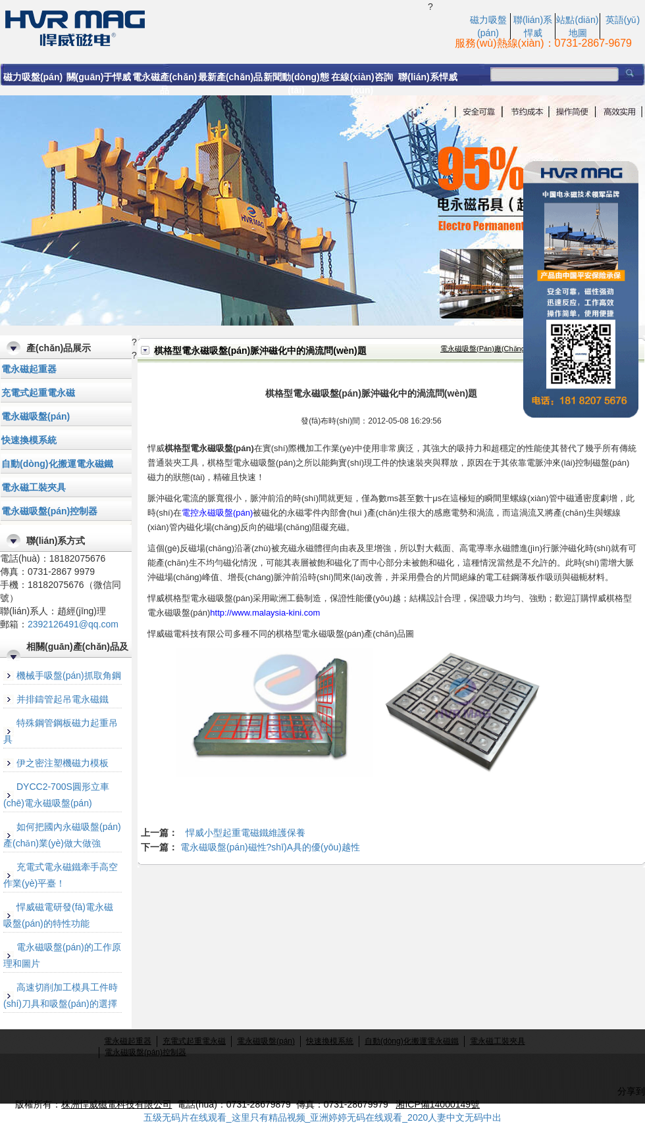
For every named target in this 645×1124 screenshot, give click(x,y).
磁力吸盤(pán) (33, 77)
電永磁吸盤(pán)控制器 (49, 511)
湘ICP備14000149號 (438, 1104)
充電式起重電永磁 (38, 392)
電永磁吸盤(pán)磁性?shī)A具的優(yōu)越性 (270, 847)
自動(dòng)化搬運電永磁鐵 (57, 463)
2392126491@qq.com (73, 624)
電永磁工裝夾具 (33, 487)
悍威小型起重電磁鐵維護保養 (245, 832)
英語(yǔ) (623, 19)
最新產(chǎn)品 (230, 77)
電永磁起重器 (29, 369)
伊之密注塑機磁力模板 (62, 763)
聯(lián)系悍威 (427, 77)
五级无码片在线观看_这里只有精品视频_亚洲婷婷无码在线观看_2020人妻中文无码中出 (322, 1117)
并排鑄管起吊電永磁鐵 (62, 699)
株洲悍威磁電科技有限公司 (116, 1104)
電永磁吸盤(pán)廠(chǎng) (484, 349)
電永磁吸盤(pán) (35, 416)
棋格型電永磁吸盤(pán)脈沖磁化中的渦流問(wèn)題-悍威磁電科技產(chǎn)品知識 (214, 27)
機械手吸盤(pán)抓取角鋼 (68, 675)
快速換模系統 (29, 440)
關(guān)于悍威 (99, 77)
